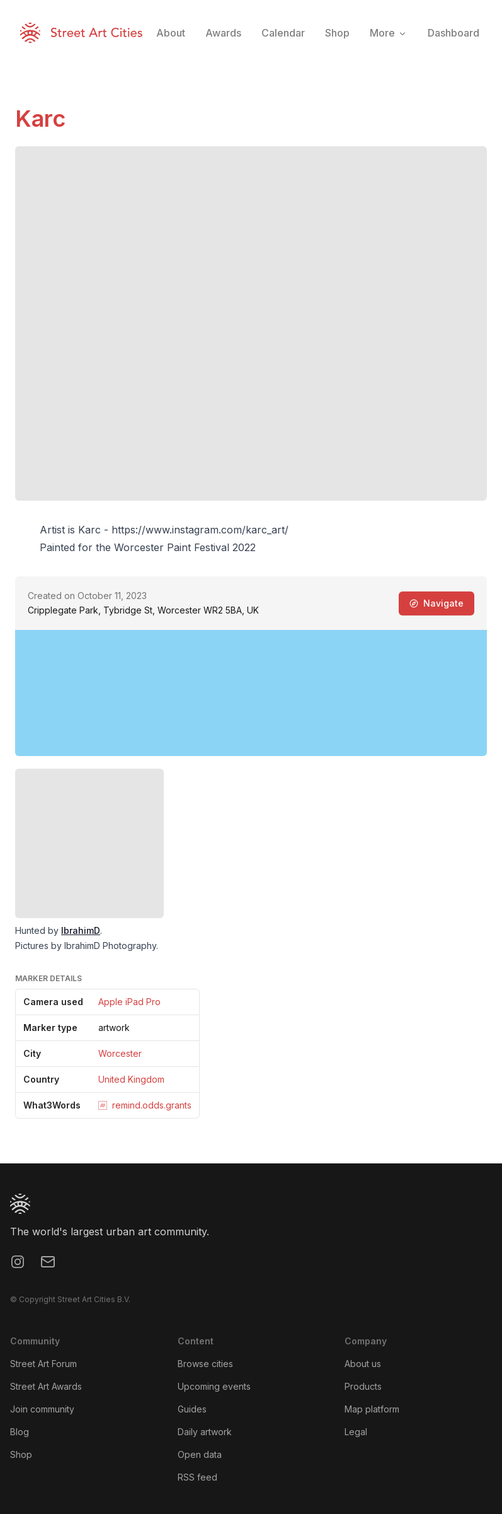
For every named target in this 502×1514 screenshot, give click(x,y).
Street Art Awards (46, 1386)
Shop (21, 1454)
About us (363, 1363)
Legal (356, 1431)
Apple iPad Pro (129, 1001)
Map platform (372, 1409)
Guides (192, 1409)
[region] (251, 693)
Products (363, 1386)
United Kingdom (131, 1079)
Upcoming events (214, 1386)
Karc (40, 118)
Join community (42, 1409)
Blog (19, 1431)
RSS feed (197, 1477)
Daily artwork (205, 1431)
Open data (200, 1454)
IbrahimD (80, 930)
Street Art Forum (43, 1363)
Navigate (436, 603)
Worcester (120, 1053)
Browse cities (205, 1363)
